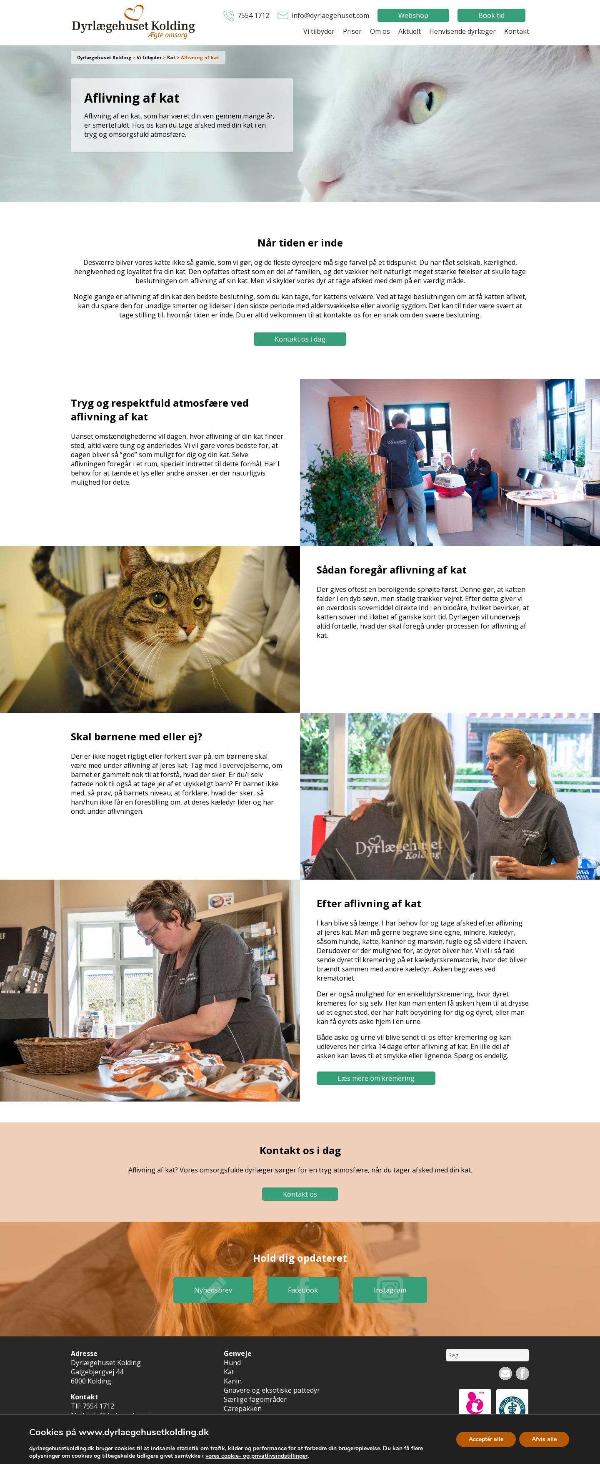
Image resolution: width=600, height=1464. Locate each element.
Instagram (390, 1290)
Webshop (413, 15)
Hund (232, 1362)
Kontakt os (300, 1194)
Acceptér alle (486, 1439)
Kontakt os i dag (300, 339)
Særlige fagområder (255, 1399)
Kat (229, 1371)
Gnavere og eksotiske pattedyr (272, 1390)
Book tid (491, 15)
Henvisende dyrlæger (462, 31)
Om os (380, 31)
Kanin (233, 1381)
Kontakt (516, 31)
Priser (352, 31)
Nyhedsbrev (213, 1290)
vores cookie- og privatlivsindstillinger (256, 1456)
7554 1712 (253, 15)
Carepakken (243, 1408)
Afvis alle (544, 1439)
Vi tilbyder (319, 31)
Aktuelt (409, 31)
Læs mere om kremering (376, 1078)
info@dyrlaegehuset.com (330, 15)
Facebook (303, 1290)
